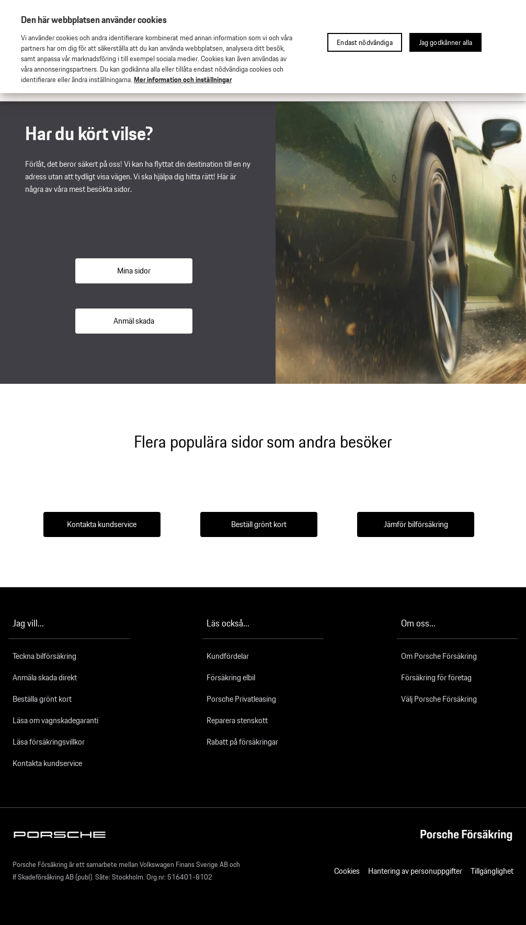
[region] (263, 46)
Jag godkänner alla (446, 42)
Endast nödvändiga (364, 42)
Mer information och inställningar (183, 79)
